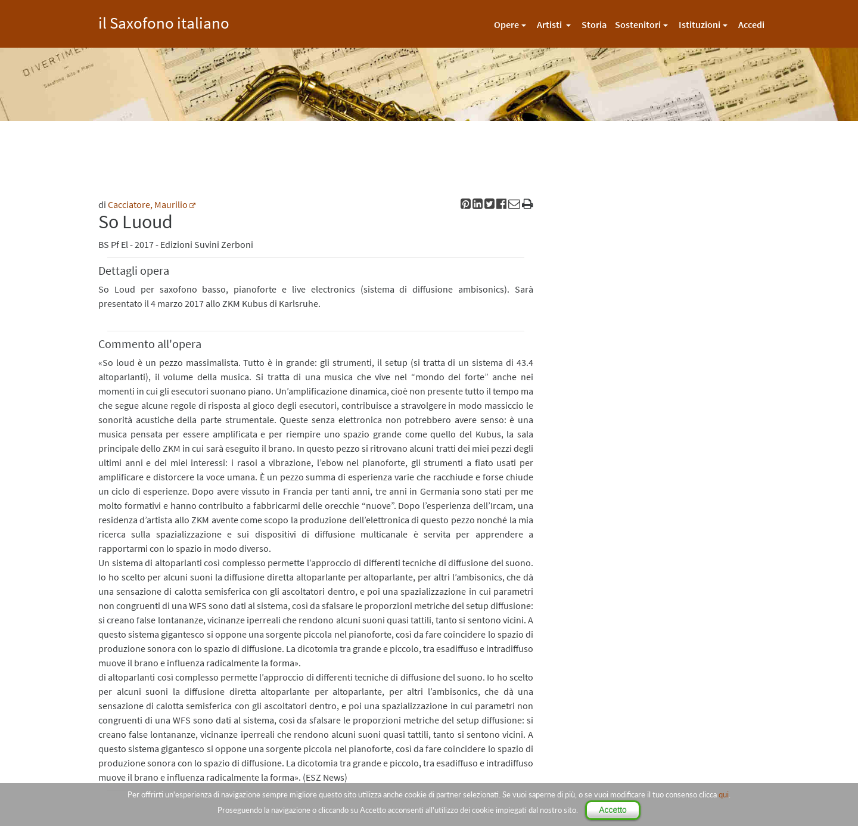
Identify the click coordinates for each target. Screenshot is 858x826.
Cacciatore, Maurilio (148, 204)
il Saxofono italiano (163, 21)
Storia (594, 24)
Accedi (751, 24)
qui (724, 794)
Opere (506, 24)
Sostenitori (638, 24)
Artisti (550, 24)
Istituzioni (699, 24)
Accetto (613, 810)
